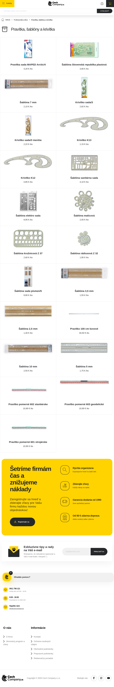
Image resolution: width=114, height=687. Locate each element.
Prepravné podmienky (44, 654)
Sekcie (6, 20)
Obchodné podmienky (44, 649)
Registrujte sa (24, 522)
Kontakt (37, 637)
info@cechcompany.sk (16, 609)
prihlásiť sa (99, 552)
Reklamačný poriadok (44, 659)
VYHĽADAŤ (104, 11)
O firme (9, 637)
